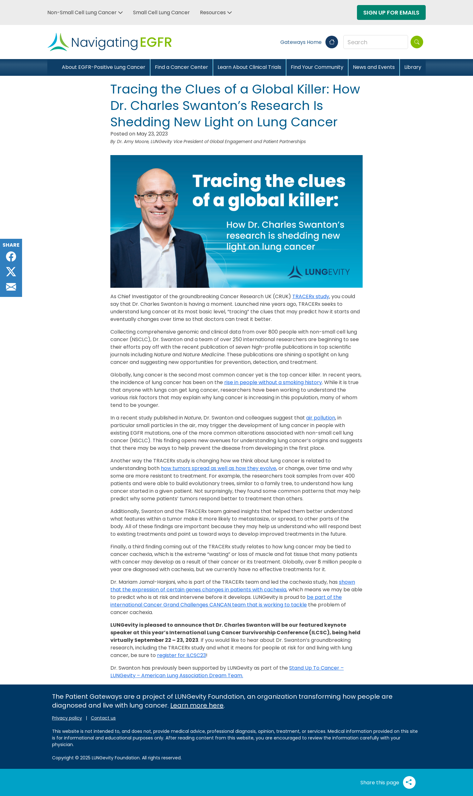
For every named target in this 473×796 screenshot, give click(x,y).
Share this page (388, 782)
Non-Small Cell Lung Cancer (82, 12)
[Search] (417, 42)
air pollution (320, 417)
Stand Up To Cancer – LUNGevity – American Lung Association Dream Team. (227, 671)
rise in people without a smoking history (273, 382)
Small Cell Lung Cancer (161, 12)
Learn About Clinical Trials (249, 67)
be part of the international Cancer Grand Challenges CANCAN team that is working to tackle (226, 601)
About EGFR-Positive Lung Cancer (103, 67)
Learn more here (197, 705)
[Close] (52, 67)
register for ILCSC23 (181, 655)
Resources (213, 12)
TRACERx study (310, 296)
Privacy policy (67, 718)
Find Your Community (317, 67)
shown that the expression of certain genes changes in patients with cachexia (232, 585)
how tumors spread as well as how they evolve (218, 468)
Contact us (103, 718)
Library (412, 67)
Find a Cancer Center (181, 67)
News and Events (374, 67)
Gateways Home (309, 42)
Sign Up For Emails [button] (391, 12)
